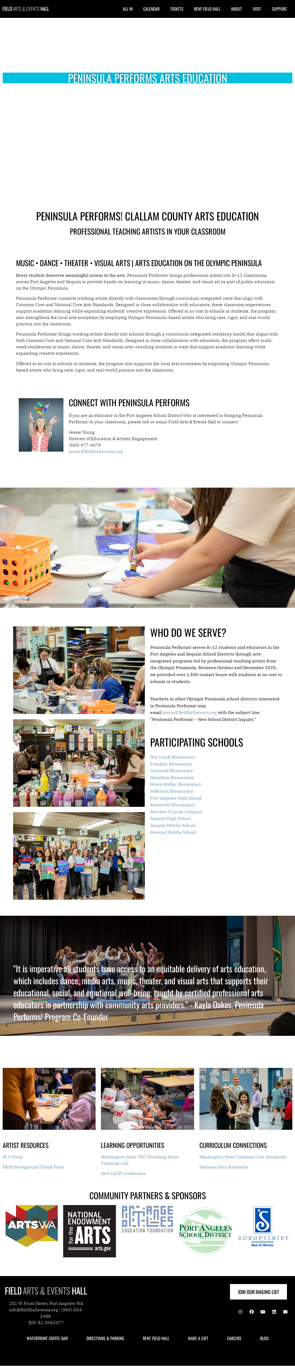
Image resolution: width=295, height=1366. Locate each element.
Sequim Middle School (172, 825)
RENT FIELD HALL (207, 9)
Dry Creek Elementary (172, 757)
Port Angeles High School (176, 798)
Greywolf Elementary (171, 770)
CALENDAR (151, 9)
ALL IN (128, 9)
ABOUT (236, 9)
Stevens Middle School (173, 832)
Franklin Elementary (171, 764)
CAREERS (234, 1338)
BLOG (264, 1338)
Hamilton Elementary (172, 777)
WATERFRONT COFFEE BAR (47, 1338)
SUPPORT (279, 9)
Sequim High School (170, 818)
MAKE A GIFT (198, 1338)
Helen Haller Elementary (175, 784)
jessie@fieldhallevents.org (190, 712)
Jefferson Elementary (172, 791)
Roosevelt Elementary (172, 804)
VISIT (257, 9)
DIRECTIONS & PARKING (105, 1338)
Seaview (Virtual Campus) (176, 811)
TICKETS (176, 9)
